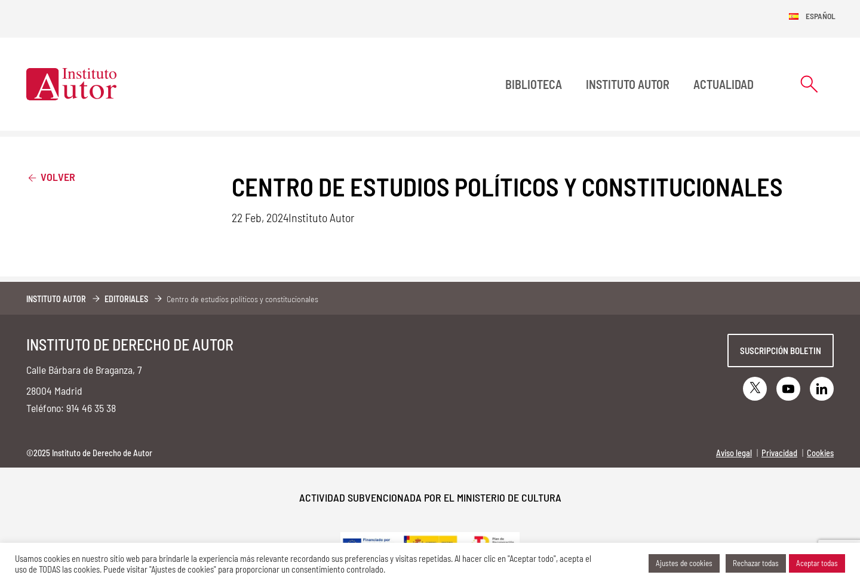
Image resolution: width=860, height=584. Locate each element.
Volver (50, 176)
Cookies (820, 453)
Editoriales (126, 299)
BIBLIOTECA (533, 84)
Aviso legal (734, 453)
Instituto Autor (627, 84)
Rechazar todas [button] (756, 563)
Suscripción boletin (780, 350)
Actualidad (723, 84)
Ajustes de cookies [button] (684, 563)
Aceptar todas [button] (817, 563)
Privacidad (779, 453)
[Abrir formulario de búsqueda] (809, 84)
